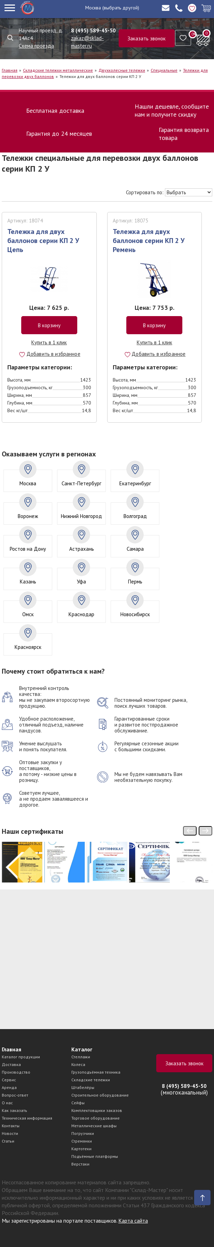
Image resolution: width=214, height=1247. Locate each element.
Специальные (164, 70)
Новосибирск (135, 614)
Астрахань (81, 549)
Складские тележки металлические (58, 70)
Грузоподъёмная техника (95, 1072)
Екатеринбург (135, 483)
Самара (135, 549)
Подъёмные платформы (94, 1156)
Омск (28, 614)
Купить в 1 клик (49, 342)
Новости (10, 1133)
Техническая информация (27, 1118)
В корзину (49, 325)
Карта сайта (133, 1220)
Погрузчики (82, 1133)
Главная (9, 70)
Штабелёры (82, 1087)
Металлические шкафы (94, 1125)
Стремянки (81, 1141)
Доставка (11, 1064)
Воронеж (28, 516)
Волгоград (135, 516)
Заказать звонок (146, 38)
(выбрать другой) (120, 8)
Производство (16, 1072)
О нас (7, 1102)
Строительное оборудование (100, 1095)
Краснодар (81, 614)
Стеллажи (80, 1056)
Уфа (81, 581)
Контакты (10, 1125)
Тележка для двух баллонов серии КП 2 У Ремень (148, 240)
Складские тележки (90, 1079)
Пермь (135, 581)
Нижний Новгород (81, 516)
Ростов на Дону (28, 549)
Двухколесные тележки (121, 70)
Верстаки (80, 1164)
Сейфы (78, 1102)
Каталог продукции (21, 1056)
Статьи (8, 1141)
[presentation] (190, 831)
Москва (93, 8)
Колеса (78, 1064)
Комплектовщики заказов (96, 1110)
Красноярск (28, 647)
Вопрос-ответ (15, 1095)
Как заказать (14, 1110)
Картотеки (81, 1148)
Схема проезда (36, 45)
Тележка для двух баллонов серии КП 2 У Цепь (43, 240)
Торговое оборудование (95, 1118)
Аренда (9, 1087)
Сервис (9, 1079)
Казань (28, 581)
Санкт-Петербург (81, 483)
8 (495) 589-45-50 (93, 30)
